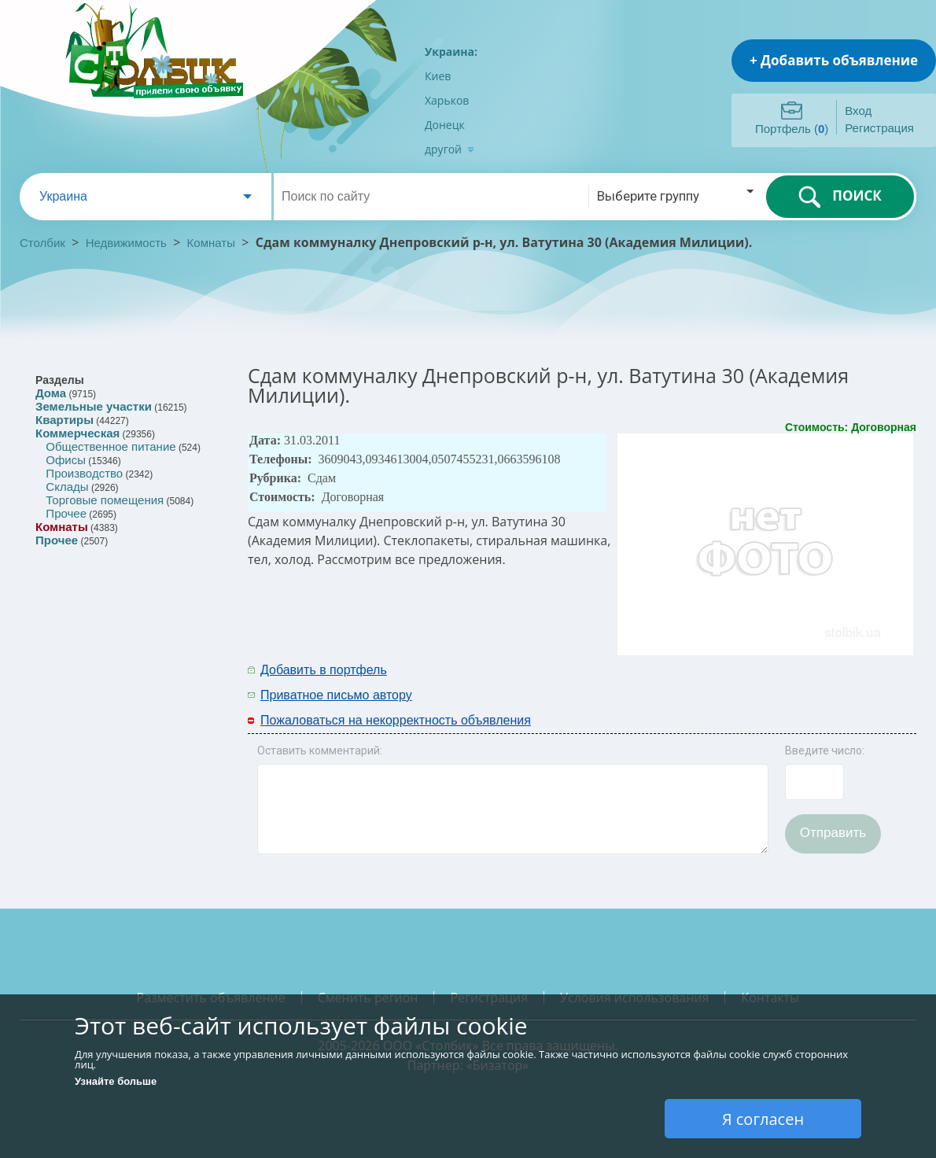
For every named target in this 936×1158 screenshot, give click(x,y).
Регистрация (879, 128)
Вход (858, 110)
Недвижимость (126, 242)
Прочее (66, 513)
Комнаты (211, 242)
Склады (67, 486)
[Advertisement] (709, 681)
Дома (50, 393)
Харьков (447, 100)
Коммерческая (77, 433)
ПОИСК (839, 197)
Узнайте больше (116, 1081)
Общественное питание (110, 446)
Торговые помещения (105, 500)
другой (449, 149)
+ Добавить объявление (834, 60)
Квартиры (64, 419)
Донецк (445, 124)
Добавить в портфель (323, 670)
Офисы (66, 460)
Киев (438, 75)
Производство (84, 473)
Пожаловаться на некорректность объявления (395, 720)
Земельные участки (93, 406)
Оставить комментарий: (319, 750)
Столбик (42, 242)
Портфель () (791, 128)
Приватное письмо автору (336, 695)
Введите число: (824, 750)
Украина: (451, 51)
